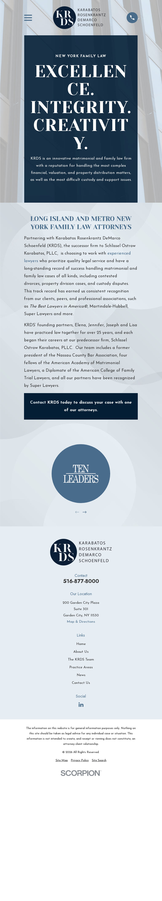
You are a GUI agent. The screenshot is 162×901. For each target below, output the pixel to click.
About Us (80, 652)
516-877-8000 (81, 581)
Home (81, 644)
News (81, 675)
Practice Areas (81, 667)
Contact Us (81, 683)
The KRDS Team (81, 659)
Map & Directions (81, 622)
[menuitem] (62, 760)
